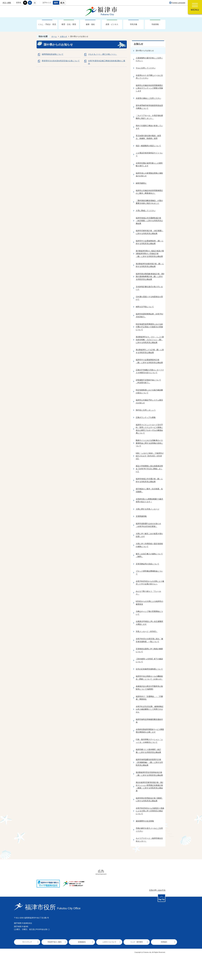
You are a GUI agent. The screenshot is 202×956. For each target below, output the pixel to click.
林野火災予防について (145, 307)
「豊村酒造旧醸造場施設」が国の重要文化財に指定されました (149, 201)
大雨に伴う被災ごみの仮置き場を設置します (149, 535)
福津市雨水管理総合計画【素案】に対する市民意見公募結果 (149, 799)
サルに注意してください (146, 68)
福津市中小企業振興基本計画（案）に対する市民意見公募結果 (149, 361)
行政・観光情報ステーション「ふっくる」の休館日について (149, 740)
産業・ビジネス (112, 24)
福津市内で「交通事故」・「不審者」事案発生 (149, 697)
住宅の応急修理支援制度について (149, 669)
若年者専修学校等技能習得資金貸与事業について (149, 106)
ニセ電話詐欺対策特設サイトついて (149, 154)
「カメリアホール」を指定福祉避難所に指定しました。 (149, 116)
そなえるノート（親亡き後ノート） (102, 54)
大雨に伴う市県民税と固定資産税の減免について (149, 545)
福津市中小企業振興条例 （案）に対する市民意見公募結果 (149, 242)
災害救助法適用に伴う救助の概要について (149, 650)
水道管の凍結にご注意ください (148, 98)
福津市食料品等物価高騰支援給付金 (149, 720)
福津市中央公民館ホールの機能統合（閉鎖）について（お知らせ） (149, 677)
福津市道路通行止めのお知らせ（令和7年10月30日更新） (148, 525)
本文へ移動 (7, 3)
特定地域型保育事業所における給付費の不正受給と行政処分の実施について (149, 327)
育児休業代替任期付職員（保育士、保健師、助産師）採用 (148, 137)
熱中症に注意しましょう (146, 410)
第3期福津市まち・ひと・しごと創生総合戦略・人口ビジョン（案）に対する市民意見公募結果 (150, 339)
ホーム (54, 36)
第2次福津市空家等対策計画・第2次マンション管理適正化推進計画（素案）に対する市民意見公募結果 (149, 786)
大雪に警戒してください (146, 211)
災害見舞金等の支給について (147, 564)
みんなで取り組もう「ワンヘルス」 (148, 592)
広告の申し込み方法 (157, 890)
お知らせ (63, 36)
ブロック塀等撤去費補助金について (149, 572)
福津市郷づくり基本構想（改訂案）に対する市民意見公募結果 (148, 750)
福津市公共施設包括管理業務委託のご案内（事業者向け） (149, 191)
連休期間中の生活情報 (145, 821)
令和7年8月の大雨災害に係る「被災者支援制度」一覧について (149, 640)
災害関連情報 (141, 516)
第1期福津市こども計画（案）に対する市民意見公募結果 (150, 351)
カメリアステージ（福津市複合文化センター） (149, 839)
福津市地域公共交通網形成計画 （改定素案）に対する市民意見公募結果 (149, 220)
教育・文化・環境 (69, 24)
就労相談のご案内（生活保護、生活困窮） (149, 490)
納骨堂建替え (141, 183)
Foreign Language (178, 3)
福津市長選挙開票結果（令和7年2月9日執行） (149, 315)
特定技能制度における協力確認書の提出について (149, 391)
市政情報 (155, 24)
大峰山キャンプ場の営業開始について (149, 612)
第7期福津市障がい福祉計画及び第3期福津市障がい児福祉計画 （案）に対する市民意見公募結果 (150, 253)
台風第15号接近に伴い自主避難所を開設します (149, 622)
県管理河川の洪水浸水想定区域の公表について (61, 61)
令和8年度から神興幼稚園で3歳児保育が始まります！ (149, 500)
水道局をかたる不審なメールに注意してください (149, 76)
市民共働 (133, 24)
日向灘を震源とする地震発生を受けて (149, 298)
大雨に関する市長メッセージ (147, 509)
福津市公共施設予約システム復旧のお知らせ (149, 401)
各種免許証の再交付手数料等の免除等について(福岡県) (149, 687)
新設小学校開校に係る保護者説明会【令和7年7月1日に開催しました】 (149, 468)
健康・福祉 (90, 24)
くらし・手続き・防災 (47, 24)
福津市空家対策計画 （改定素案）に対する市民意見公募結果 (149, 232)
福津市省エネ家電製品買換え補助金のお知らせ (149, 174)
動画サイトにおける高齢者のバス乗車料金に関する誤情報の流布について (149, 443)
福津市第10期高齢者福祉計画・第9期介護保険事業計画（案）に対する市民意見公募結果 (150, 276)
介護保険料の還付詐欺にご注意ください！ (149, 59)
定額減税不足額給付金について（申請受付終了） (148, 381)
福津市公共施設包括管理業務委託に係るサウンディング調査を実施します (149, 88)
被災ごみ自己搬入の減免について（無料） (149, 555)
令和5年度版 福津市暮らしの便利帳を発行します (149, 164)
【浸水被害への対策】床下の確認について (149, 660)
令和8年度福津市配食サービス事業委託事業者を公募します (150, 730)
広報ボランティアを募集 (146, 417)
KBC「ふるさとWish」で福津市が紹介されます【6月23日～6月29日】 (150, 456)
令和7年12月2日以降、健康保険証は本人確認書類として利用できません (149, 709)
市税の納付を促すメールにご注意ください (149, 829)
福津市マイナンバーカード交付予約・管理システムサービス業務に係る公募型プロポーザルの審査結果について (149, 429)
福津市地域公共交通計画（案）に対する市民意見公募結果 (149, 480)
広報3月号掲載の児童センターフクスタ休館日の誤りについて (150, 371)
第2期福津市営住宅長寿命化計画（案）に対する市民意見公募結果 (149, 773)
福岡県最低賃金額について (52, 54)
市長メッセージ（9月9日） (147, 631)
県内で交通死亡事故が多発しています (149, 127)
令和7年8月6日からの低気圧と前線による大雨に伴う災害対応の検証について (150, 811)
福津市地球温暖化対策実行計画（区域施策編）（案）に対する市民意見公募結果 (149, 762)
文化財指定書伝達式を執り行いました (149, 288)
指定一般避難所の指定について (148, 146)
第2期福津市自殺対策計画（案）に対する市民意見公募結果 (150, 265)
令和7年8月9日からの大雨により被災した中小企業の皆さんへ (150, 582)
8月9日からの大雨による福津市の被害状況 (149, 602)
